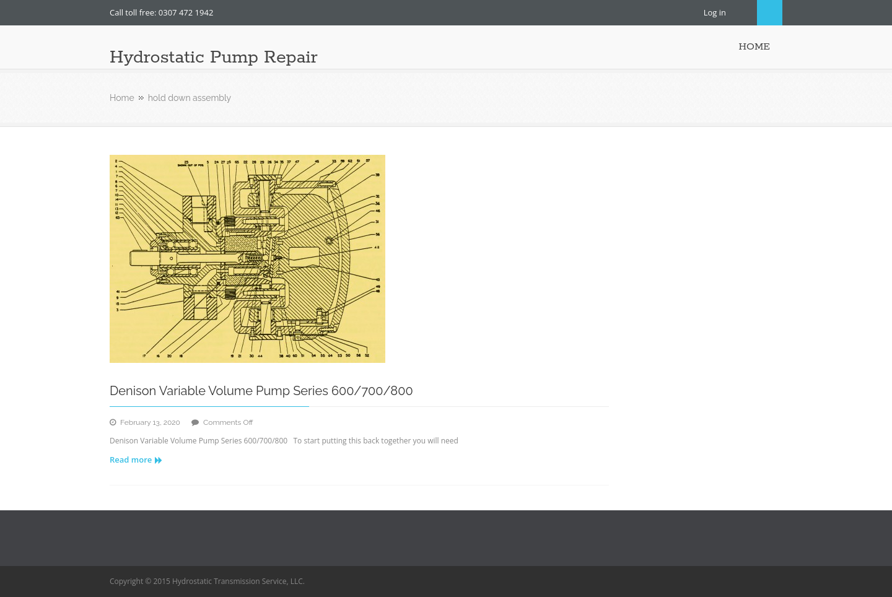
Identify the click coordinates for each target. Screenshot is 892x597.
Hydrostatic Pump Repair (214, 57)
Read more (136, 459)
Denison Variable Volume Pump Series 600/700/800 (261, 390)
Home (122, 98)
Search (769, 12)
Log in (715, 12)
